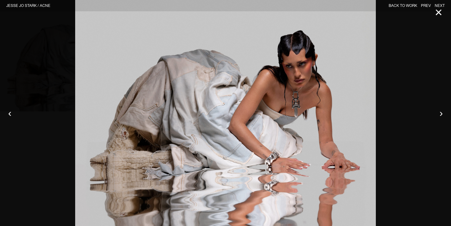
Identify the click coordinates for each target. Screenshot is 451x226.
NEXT (440, 5)
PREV (426, 5)
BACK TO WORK (403, 5)
